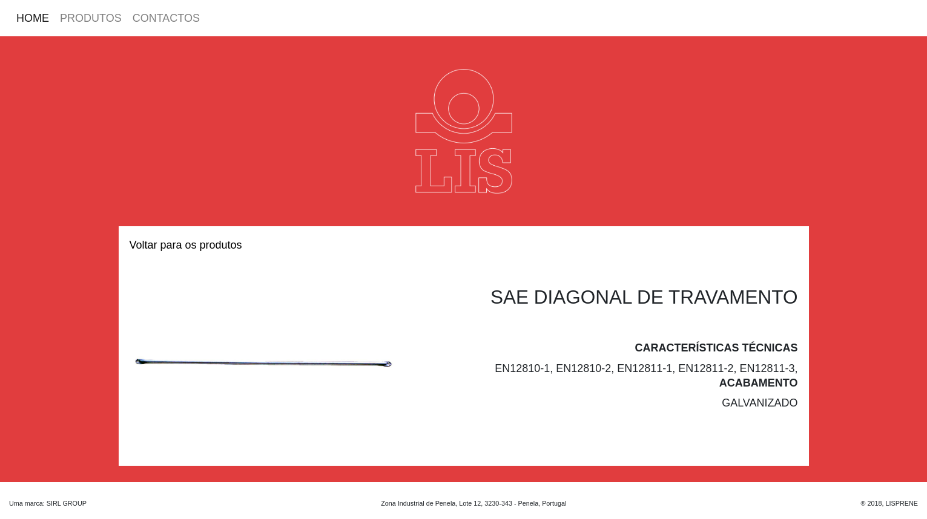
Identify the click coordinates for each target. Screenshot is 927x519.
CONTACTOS (166, 18)
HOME (32, 18)
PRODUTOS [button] (91, 18)
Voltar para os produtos (186, 245)
